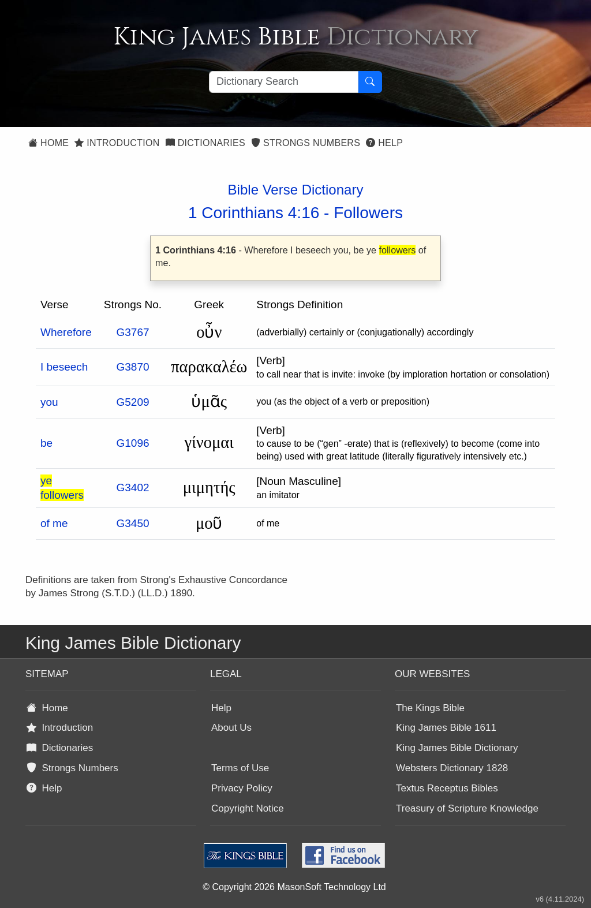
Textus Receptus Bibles (447, 788)
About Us (231, 727)
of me (54, 523)
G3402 (132, 487)
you (49, 402)
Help (384, 143)
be (46, 443)
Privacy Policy (241, 788)
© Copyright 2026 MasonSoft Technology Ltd (294, 887)
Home (48, 143)
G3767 (132, 332)
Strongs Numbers (305, 143)
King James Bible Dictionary (457, 747)
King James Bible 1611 (446, 727)
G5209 (132, 402)
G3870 (132, 367)
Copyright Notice (247, 808)
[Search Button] (370, 82)
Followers (368, 213)
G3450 (132, 523)
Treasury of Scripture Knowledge (467, 808)
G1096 (132, 443)
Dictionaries (205, 143)
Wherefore (66, 332)
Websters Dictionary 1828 (452, 768)
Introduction (116, 143)
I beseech (64, 367)
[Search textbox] (283, 82)
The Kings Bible (430, 708)
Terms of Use (240, 768)
